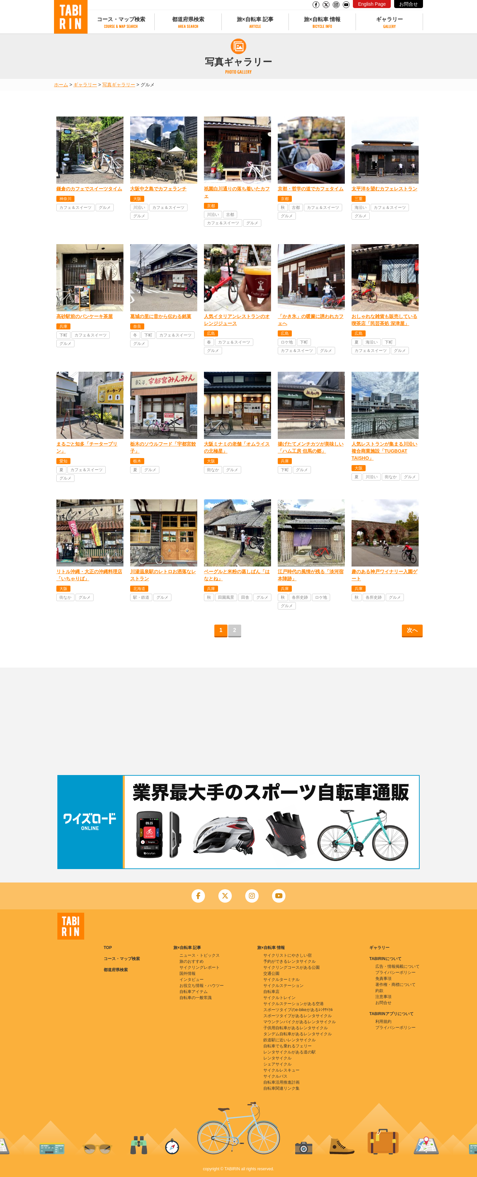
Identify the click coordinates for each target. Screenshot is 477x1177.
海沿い (361, 207)
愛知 (63, 461)
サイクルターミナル (281, 979)
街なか (213, 469)
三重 (359, 198)
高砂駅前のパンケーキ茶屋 (84, 316)
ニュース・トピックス (199, 955)
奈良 (137, 326)
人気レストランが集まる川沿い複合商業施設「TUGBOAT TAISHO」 (384, 451)
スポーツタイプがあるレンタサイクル (297, 1015)
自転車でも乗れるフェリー (287, 1046)
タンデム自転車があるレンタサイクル (297, 1034)
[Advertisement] (238, 721)
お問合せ (408, 4)
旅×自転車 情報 (322, 19)
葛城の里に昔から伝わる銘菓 (160, 316)
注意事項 (383, 996)
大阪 (137, 198)
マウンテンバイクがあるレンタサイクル (299, 1022)
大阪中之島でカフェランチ (158, 188)
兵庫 (63, 326)
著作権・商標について (395, 984)
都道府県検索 (188, 19)
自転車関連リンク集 (281, 1088)
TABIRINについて (385, 958)
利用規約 (383, 1021)
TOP (108, 947)
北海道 (139, 588)
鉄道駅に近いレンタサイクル (289, 1040)
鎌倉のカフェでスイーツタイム (89, 188)
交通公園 (271, 973)
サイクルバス (275, 1076)
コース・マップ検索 (121, 19)
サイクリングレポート (199, 967)
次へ (412, 630)
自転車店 (271, 991)
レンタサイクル (277, 1058)
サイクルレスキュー (281, 1070)
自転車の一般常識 (195, 997)
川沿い (139, 207)
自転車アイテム (193, 991)
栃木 (137, 461)
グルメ (105, 207)
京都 (211, 205)
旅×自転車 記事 (255, 19)
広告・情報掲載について (397, 966)
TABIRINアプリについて (391, 1013)
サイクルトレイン (279, 997)
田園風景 (226, 597)
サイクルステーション (283, 985)
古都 (230, 214)
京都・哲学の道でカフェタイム (310, 188)
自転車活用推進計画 (281, 1082)
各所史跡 (300, 597)
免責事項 (383, 978)
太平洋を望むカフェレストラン (384, 188)
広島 (211, 333)
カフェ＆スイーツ (75, 207)
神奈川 (65, 198)
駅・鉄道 (141, 597)
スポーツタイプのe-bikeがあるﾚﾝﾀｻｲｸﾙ (298, 1009)
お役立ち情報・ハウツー (201, 985)
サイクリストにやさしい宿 (287, 955)
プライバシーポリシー (395, 972)
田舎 (245, 597)
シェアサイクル (277, 1064)
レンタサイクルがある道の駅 (289, 1052)
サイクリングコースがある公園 (291, 967)
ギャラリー (389, 19)
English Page (372, 4)
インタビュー (191, 979)
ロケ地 (287, 342)
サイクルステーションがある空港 (293, 1003)
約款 (379, 990)
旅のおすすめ (191, 961)
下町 (63, 335)
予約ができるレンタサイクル (289, 961)
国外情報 (187, 973)
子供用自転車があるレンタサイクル (295, 1028)
